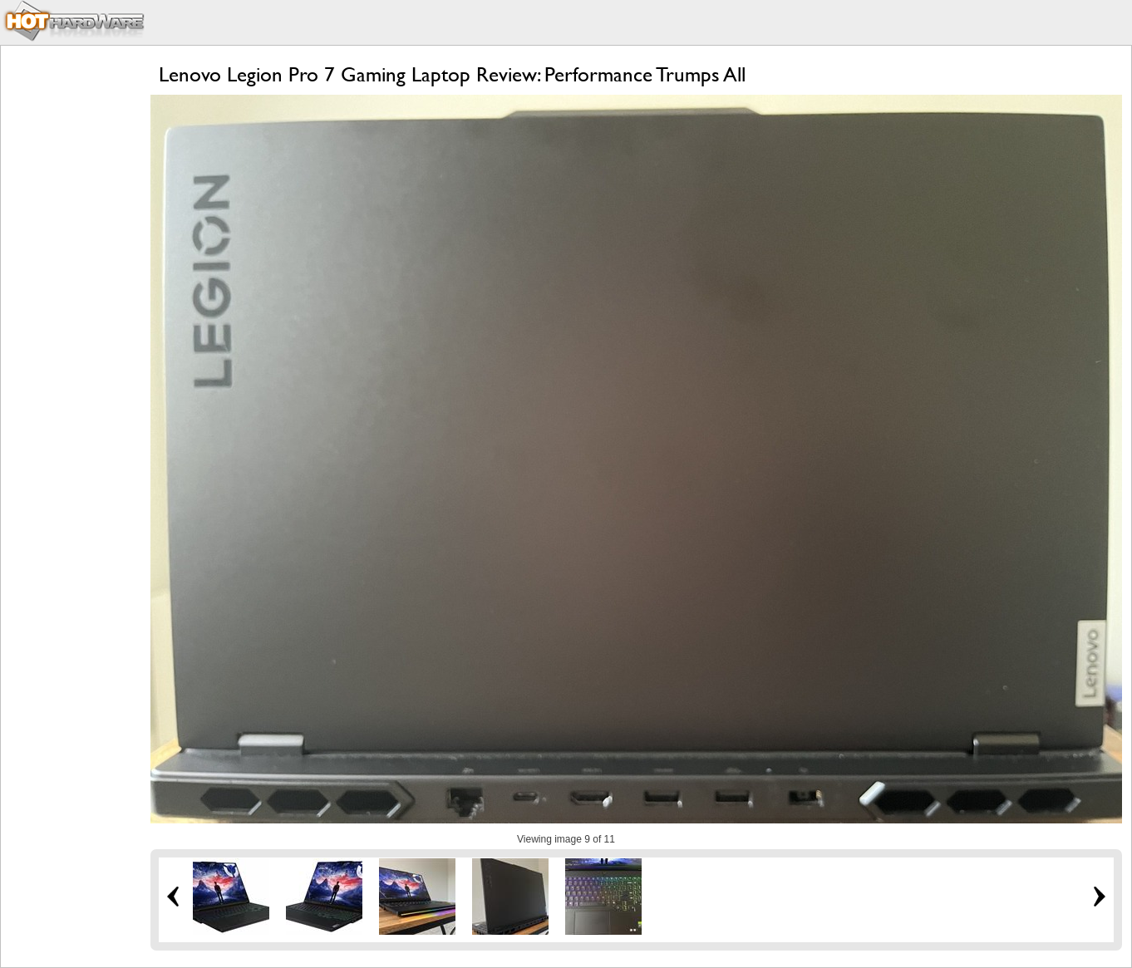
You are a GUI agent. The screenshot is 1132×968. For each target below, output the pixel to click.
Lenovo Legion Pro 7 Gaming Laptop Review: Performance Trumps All (452, 74)
